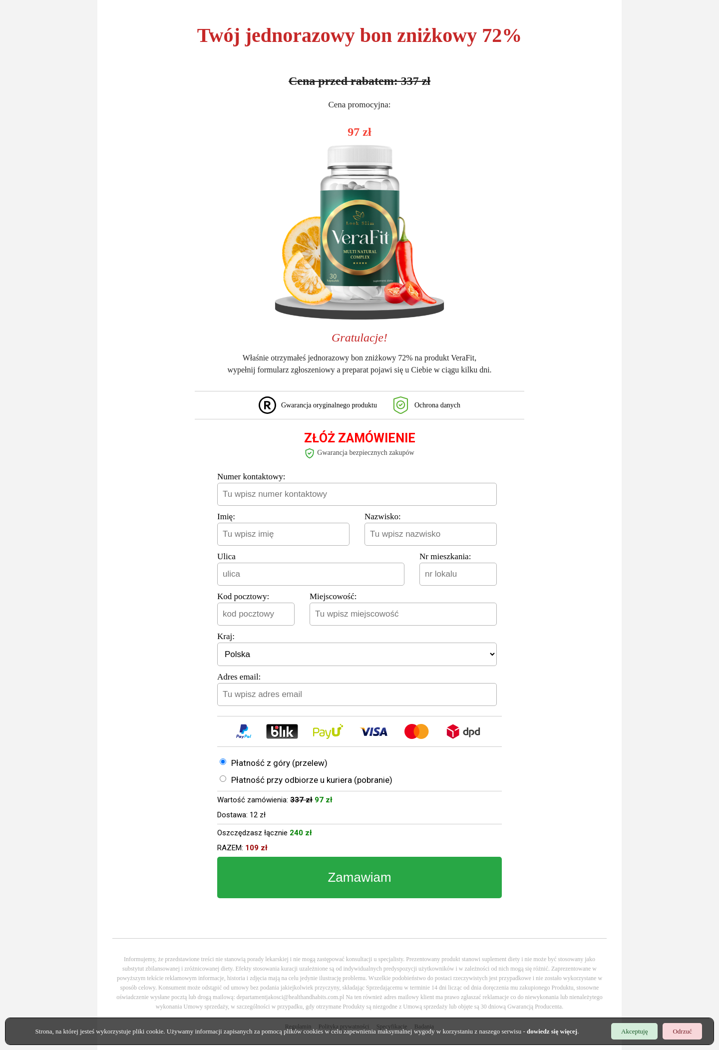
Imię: (226, 516)
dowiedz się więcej (552, 1032)
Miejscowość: (333, 596)
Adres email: (239, 677)
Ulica (226, 556)
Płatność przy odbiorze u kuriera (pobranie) (311, 780)
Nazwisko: (382, 516)
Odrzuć (682, 1032)
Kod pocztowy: (243, 596)
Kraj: (226, 636)
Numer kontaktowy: (251, 476)
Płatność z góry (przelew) (279, 763)
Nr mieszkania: (445, 556)
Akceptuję (634, 1032)
